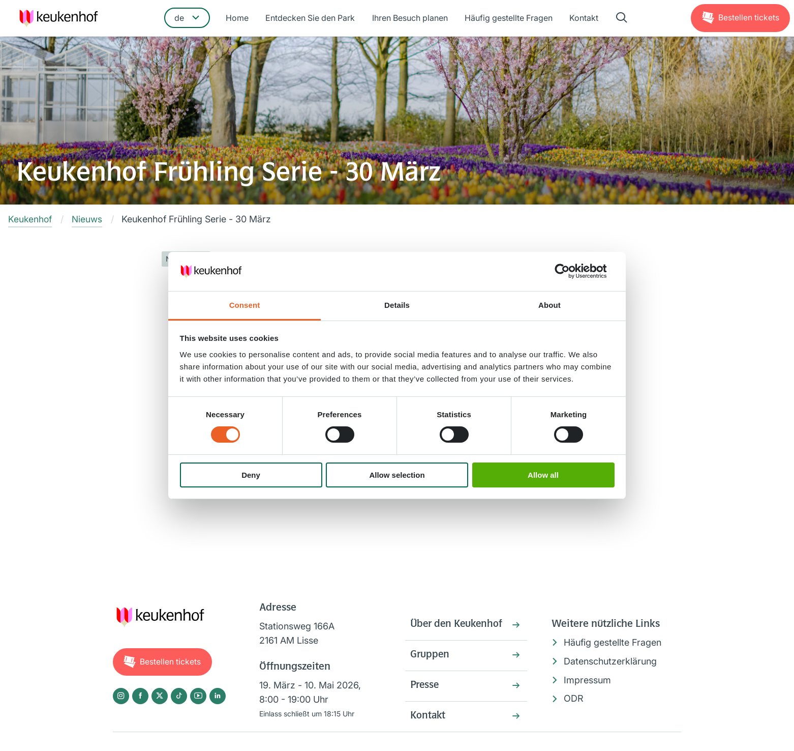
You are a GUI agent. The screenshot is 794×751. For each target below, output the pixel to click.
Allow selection (396, 475)
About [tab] (549, 305)
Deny (250, 475)
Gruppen (430, 657)
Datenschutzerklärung (610, 661)
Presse (425, 688)
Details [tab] (397, 305)
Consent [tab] (244, 305)
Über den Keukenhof (458, 626)
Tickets (748, 18)
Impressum (587, 680)
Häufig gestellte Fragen (508, 19)
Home (238, 19)
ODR (574, 699)
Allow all (543, 475)
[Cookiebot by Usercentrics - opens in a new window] (570, 271)
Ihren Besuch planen (410, 19)
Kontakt (582, 19)
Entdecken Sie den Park (311, 19)
